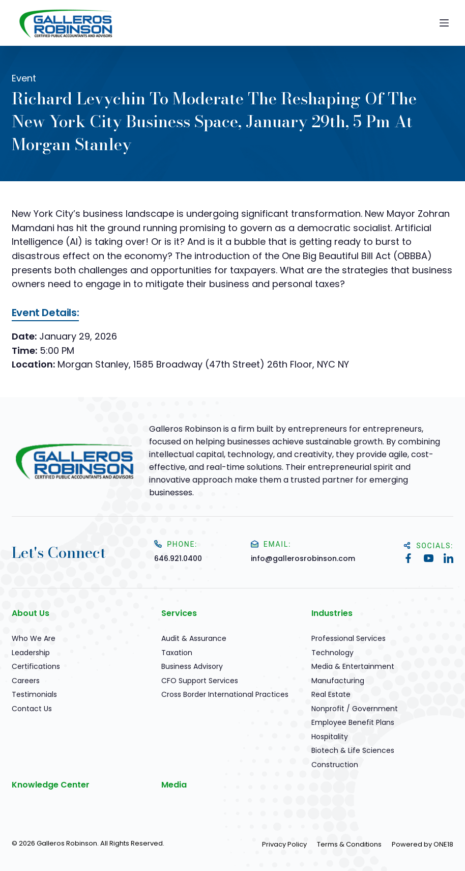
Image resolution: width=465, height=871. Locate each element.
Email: (271, 544)
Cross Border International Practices (224, 694)
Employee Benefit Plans (352, 722)
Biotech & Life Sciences (352, 750)
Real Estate (331, 694)
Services (179, 613)
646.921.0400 (178, 558)
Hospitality (329, 737)
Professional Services (348, 638)
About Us (30, 613)
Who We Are (33, 638)
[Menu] (444, 22)
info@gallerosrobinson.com (303, 558)
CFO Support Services (199, 681)
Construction (334, 765)
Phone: (175, 544)
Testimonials (34, 694)
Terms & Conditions (349, 844)
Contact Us (32, 709)
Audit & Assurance (193, 638)
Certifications (36, 666)
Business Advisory (192, 666)
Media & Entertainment (352, 666)
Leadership (31, 653)
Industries (332, 613)
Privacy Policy (284, 844)
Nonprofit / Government (354, 709)
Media (174, 785)
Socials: (428, 546)
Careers (26, 681)
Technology (332, 653)
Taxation (176, 653)
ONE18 (443, 844)
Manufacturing (337, 681)
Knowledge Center (51, 785)
